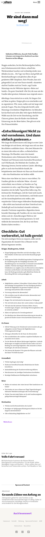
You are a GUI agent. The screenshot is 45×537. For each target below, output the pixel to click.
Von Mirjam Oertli (22, 25)
